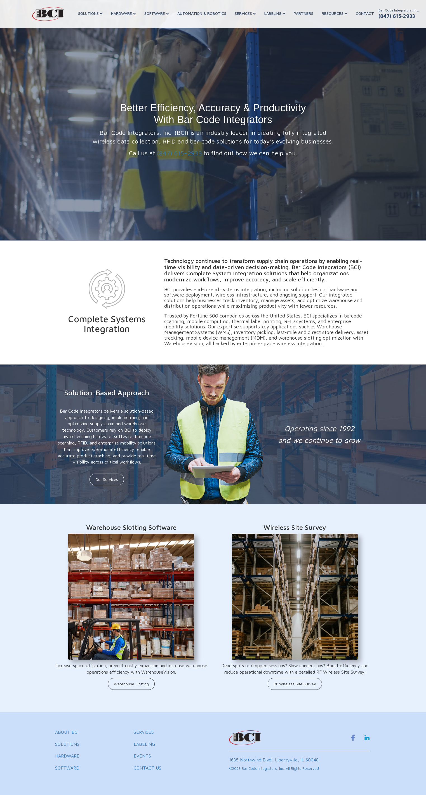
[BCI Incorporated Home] (48, 14)
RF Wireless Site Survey (295, 683)
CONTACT (365, 13)
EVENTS (142, 755)
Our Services (106, 479)
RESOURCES (334, 13)
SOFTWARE (156, 13)
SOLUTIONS (90, 13)
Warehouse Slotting (131, 683)
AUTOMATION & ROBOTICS (201, 13)
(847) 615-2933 (179, 153)
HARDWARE (123, 13)
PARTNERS (303, 13)
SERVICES (245, 13)
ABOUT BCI (67, 732)
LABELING (274, 13)
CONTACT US (147, 767)
